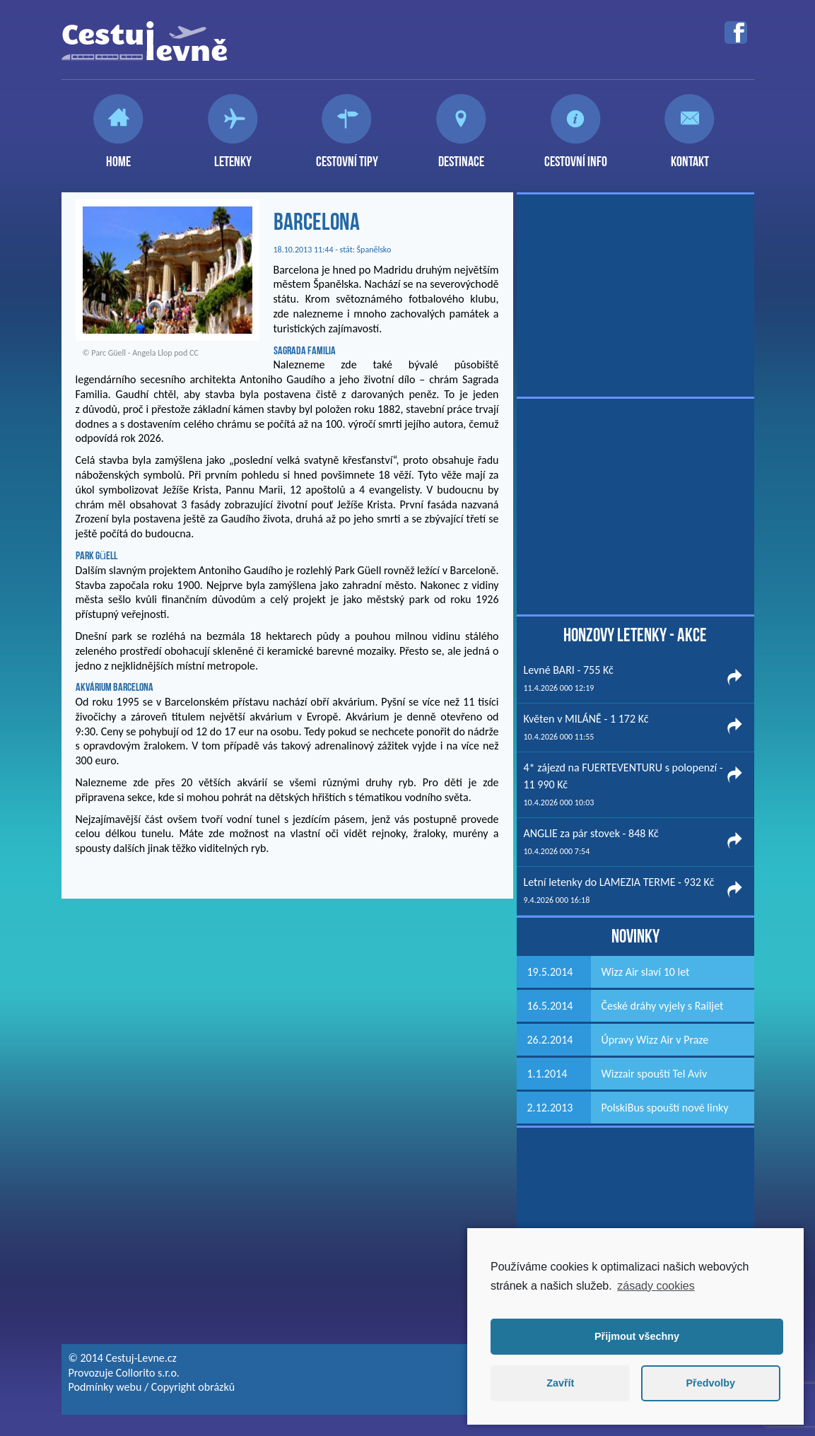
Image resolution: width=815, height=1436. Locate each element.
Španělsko (374, 250)
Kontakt (690, 155)
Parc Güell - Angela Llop (131, 353)
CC (194, 353)
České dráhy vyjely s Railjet (663, 1005)
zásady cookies (655, 1286)
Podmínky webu (105, 1387)
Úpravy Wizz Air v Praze (655, 1039)
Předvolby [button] (710, 1383)
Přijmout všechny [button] (636, 1336)
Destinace (461, 155)
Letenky (233, 155)
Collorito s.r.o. (148, 1372)
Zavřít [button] (560, 1383)
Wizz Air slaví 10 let (646, 972)
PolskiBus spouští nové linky (665, 1107)
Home (118, 155)
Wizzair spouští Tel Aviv (655, 1073)
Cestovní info (575, 155)
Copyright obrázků (193, 1387)
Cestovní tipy (347, 155)
